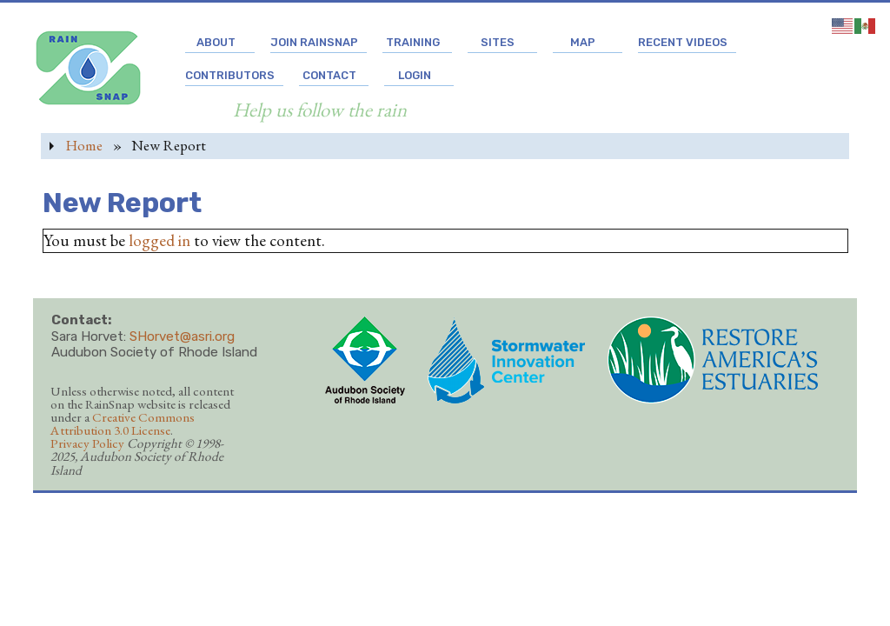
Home (84, 145)
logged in (159, 240)
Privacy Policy (87, 443)
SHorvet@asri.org (182, 336)
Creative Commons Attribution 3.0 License (122, 424)
